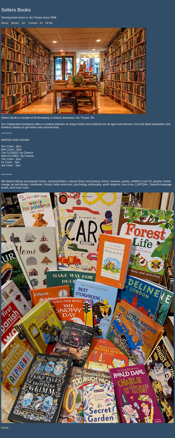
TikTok (49, 22)
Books (15, 22)
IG (41, 22)
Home (4, 427)
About (4, 22)
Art (23, 22)
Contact (33, 22)
